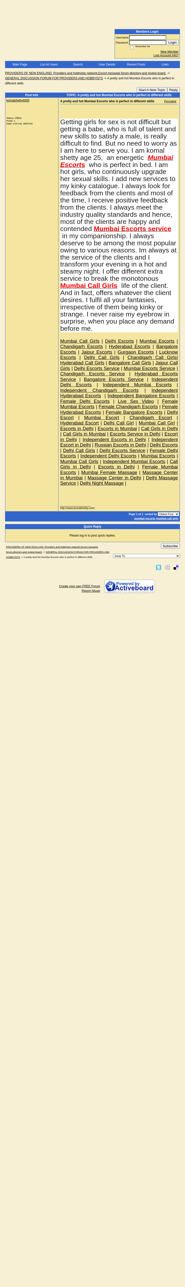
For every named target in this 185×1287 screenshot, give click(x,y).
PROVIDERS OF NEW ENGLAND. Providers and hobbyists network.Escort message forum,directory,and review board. (85, 73)
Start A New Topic (152, 90)
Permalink (170, 101)
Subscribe (170, 546)
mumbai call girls (167, 518)
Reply (173, 90)
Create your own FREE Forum (79, 586)
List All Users (49, 64)
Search (78, 64)
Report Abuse (91, 591)
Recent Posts (136, 64)
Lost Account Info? (166, 55)
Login (172, 42)
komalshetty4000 (17, 100)
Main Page (19, 64)
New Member (170, 52)
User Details (107, 64)
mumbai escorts (144, 518)
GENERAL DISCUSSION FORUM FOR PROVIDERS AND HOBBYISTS (54, 78)
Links (165, 64)
